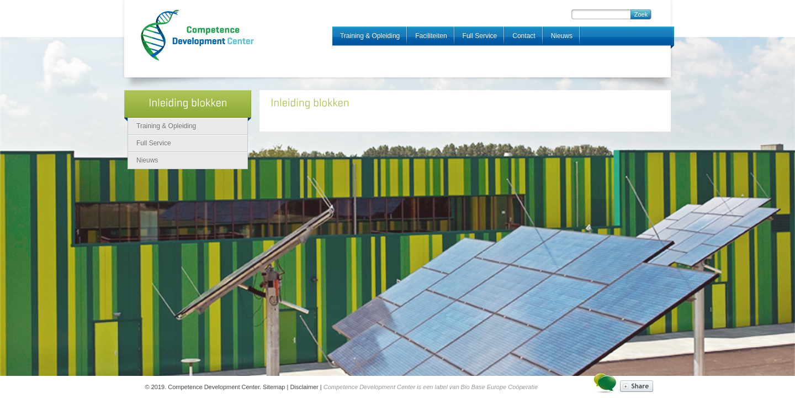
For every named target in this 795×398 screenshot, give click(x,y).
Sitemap (274, 387)
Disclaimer (304, 387)
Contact (523, 36)
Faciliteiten (431, 36)
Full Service (480, 36)
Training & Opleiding (370, 36)
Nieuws (562, 36)
